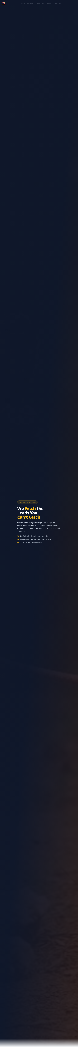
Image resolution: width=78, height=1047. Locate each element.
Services (22, 3)
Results (49, 3)
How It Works (40, 3)
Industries (30, 3)
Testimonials (57, 3)
